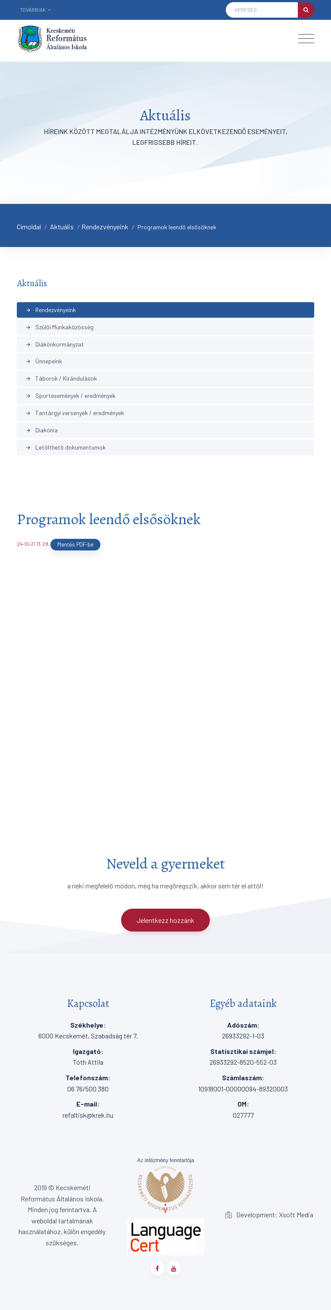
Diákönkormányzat (54, 344)
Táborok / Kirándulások (61, 378)
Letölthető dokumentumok (65, 447)
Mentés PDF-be (75, 544)
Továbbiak (35, 9)
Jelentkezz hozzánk (165, 920)
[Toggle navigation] (306, 38)
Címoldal (29, 226)
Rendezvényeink (104, 226)
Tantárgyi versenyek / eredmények (74, 412)
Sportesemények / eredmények (70, 395)
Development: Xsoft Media (269, 1214)
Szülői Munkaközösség (59, 327)
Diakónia (41, 430)
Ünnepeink (43, 361)
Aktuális (62, 226)
